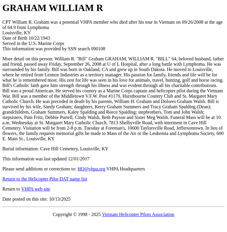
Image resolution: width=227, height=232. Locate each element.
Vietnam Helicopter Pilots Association (138, 214)
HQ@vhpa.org (91, 168)
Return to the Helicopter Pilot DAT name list (44, 178)
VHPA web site (35, 188)
